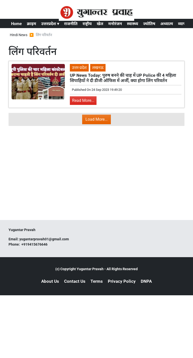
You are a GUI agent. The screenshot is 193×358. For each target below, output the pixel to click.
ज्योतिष (149, 23)
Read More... (83, 100)
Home (16, 23)
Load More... (96, 119)
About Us (50, 281)
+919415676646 (34, 244)
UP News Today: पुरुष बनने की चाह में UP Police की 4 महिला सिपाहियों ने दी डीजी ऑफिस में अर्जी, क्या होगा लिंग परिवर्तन (123, 78)
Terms (96, 281)
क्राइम (31, 23)
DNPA (146, 281)
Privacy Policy (122, 281)
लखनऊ (98, 67)
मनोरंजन (115, 23)
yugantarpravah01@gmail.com (44, 239)
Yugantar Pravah (90, 269)
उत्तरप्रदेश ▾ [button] (50, 23)
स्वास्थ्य (132, 23)
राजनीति (71, 23)
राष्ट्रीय (87, 23)
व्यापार (183, 23)
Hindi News (18, 35)
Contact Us (74, 281)
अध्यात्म (166, 23)
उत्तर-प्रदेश (79, 67)
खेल (100, 23)
